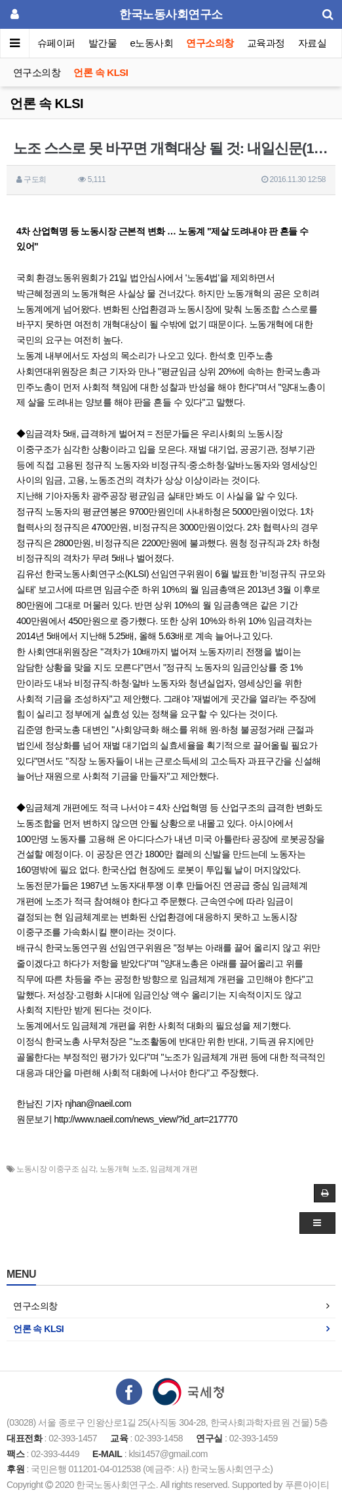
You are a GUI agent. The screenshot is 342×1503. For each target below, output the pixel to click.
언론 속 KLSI (101, 72)
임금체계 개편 (173, 1169)
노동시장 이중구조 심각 (56, 1169)
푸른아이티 (307, 1484)
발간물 (102, 42)
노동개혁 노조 (123, 1169)
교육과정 (266, 42)
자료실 (312, 42)
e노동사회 (152, 42)
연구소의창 (210, 42)
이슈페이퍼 (52, 42)
